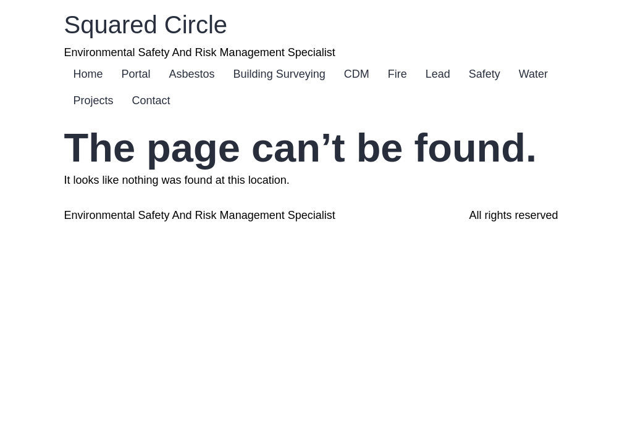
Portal (136, 74)
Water (533, 74)
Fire (397, 74)
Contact (151, 100)
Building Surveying (279, 74)
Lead (438, 74)
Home (88, 74)
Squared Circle (146, 24)
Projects (94, 100)
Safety (484, 74)
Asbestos (192, 74)
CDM (356, 74)
